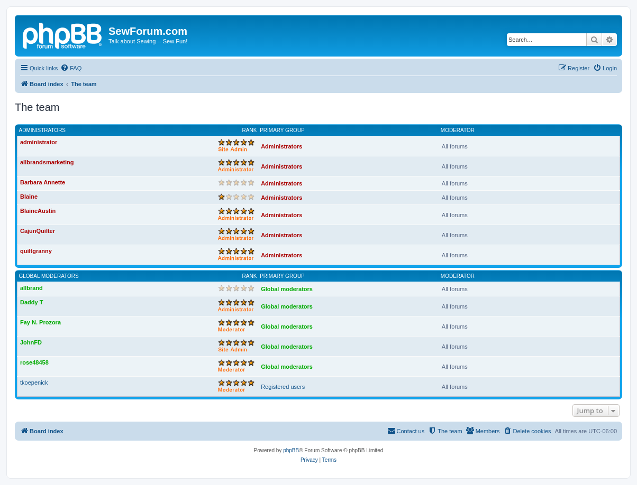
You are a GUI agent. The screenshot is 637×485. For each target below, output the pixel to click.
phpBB (291, 450)
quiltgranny (36, 251)
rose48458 (34, 362)
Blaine (29, 196)
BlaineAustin (38, 211)
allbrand (31, 288)
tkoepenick (34, 382)
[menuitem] (70, 68)
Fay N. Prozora (40, 322)
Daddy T (31, 302)
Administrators (42, 130)
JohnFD (31, 342)
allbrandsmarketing (47, 162)
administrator (38, 142)
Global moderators (49, 276)
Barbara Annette (42, 182)
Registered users (283, 387)
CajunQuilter (37, 231)
